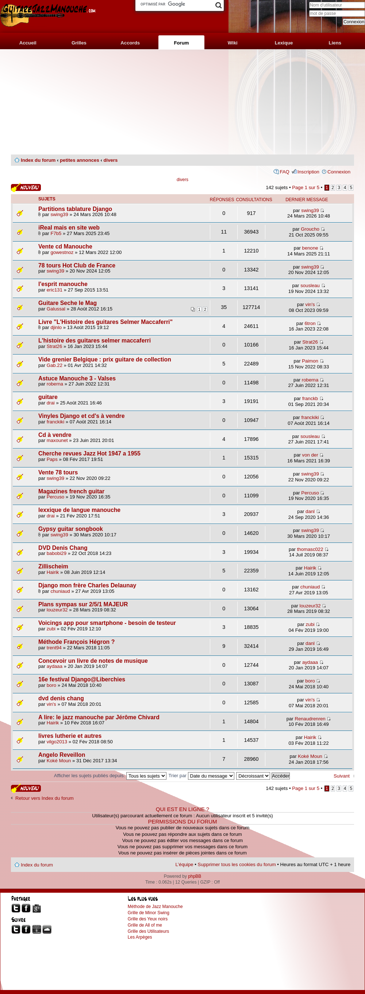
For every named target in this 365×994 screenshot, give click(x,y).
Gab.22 (54, 365)
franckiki (55, 421)
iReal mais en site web (69, 227)
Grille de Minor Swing (148, 912)
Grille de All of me (145, 925)
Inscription (308, 172)
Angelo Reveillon (61, 755)
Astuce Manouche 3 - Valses (77, 378)
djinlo (56, 327)
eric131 (54, 290)
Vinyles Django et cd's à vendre (81, 416)
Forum (181, 43)
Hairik (53, 572)
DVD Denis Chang (63, 548)
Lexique (284, 43)
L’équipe (184, 864)
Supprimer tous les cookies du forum (237, 864)
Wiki (233, 43)
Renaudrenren (310, 718)
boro (51, 685)
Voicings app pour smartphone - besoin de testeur (107, 623)
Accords (130, 43)
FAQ (284, 172)
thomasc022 (310, 549)
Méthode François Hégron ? (76, 642)
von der (310, 455)
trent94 (54, 647)
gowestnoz (61, 252)
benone (310, 248)
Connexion (338, 172)
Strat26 (54, 346)
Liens (335, 43)
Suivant (342, 776)
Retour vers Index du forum (44, 798)
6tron (310, 323)
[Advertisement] (182, 102)
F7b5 (55, 233)
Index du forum (38, 160)
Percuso (55, 497)
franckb (310, 398)
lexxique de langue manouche (79, 510)
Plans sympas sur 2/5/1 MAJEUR (83, 604)
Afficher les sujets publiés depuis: (110, 775)
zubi (51, 628)
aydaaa (54, 666)
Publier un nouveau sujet (26, 187)
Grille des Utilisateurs (148, 931)
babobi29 (56, 553)
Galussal (56, 309)
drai (51, 403)
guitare (48, 397)
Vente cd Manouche (65, 246)
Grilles (79, 43)
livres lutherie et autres (69, 736)
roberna (55, 384)
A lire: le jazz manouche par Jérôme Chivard (99, 717)
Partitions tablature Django (75, 209)
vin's (310, 304)
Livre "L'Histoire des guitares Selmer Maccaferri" (105, 322)
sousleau (310, 285)
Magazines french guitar (71, 491)
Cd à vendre (55, 435)
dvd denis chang (61, 698)
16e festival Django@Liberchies (81, 679)
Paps (52, 459)
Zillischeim (53, 566)
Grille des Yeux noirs (148, 918)
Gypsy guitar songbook (70, 529)
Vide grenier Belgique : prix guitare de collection (104, 359)
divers (110, 160)
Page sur (305, 187)
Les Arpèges (140, 937)
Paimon (310, 361)
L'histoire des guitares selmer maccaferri (94, 340)
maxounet (57, 440)
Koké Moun (59, 760)
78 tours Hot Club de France (76, 265)
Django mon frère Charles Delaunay (87, 585)
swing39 (59, 214)
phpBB (194, 876)
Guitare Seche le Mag (67, 303)
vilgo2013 (57, 741)
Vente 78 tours (58, 472)
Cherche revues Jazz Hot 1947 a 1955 (89, 453)
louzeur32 (57, 610)
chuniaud (60, 591)
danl (310, 511)
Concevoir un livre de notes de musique (93, 661)
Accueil (27, 43)
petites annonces (79, 160)
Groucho (310, 229)
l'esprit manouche (63, 284)
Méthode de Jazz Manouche (155, 906)
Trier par (201, 775)
